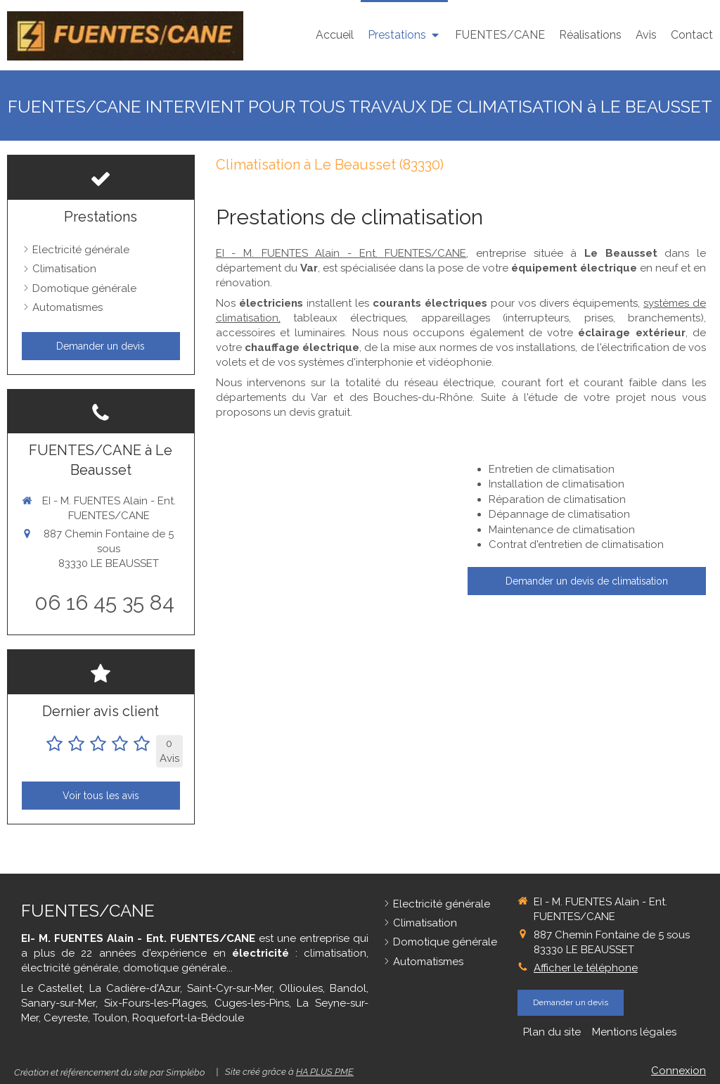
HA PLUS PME (325, 1071)
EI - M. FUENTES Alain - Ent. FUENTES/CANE (341, 253)
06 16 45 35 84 (104, 602)
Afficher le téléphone (586, 968)
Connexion (678, 1070)
